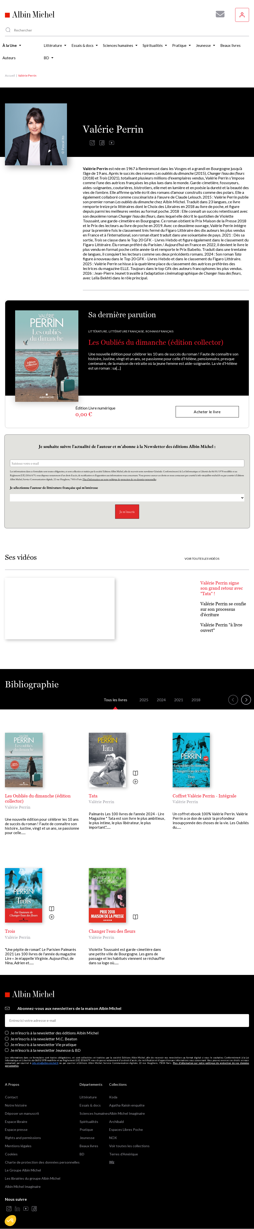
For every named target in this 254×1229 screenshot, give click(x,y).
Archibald (116, 1121)
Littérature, (98, 331)
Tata (93, 795)
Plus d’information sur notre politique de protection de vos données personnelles (119, 479)
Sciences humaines (94, 1113)
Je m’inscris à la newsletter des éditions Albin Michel (54, 1032)
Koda (113, 1097)
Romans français (159, 331)
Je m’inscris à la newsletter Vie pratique (43, 1044)
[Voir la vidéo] (135, 782)
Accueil (10, 75)
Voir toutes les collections (129, 1146)
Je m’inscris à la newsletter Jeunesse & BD (45, 1050)
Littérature (88, 1097)
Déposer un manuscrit (22, 1113)
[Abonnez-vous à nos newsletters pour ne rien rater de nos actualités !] (218, 14)
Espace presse (16, 1129)
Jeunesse (87, 1138)
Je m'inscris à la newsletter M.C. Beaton (43, 1038)
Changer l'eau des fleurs (112, 931)
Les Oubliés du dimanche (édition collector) (155, 342)
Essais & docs (90, 1105)
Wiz (111, 1162)
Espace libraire (16, 1121)
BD (82, 1154)
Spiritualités (89, 1121)
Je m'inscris (127, 511)
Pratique (86, 1129)
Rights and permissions (23, 1138)
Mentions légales (18, 1146)
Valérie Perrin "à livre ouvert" (221, 627)
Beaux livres (89, 1146)
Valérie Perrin (17, 807)
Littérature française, (127, 331)
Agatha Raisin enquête (127, 1105)
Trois (10, 931)
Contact (11, 1097)
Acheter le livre (207, 411)
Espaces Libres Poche (126, 1129)
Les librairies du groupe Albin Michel (32, 1178)
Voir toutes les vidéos (202, 558)
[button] (10, 1221)
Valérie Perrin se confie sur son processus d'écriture (223, 609)
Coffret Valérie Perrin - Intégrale (204, 795)
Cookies (11, 1154)
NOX (113, 1138)
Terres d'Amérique (123, 1154)
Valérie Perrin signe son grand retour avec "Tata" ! (221, 588)
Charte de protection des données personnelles (42, 1162)
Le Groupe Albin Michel (23, 1170)
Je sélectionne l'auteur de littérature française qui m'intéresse (54, 487)
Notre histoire (16, 1105)
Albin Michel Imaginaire (23, 1186)
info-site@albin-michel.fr (45, 1063)
